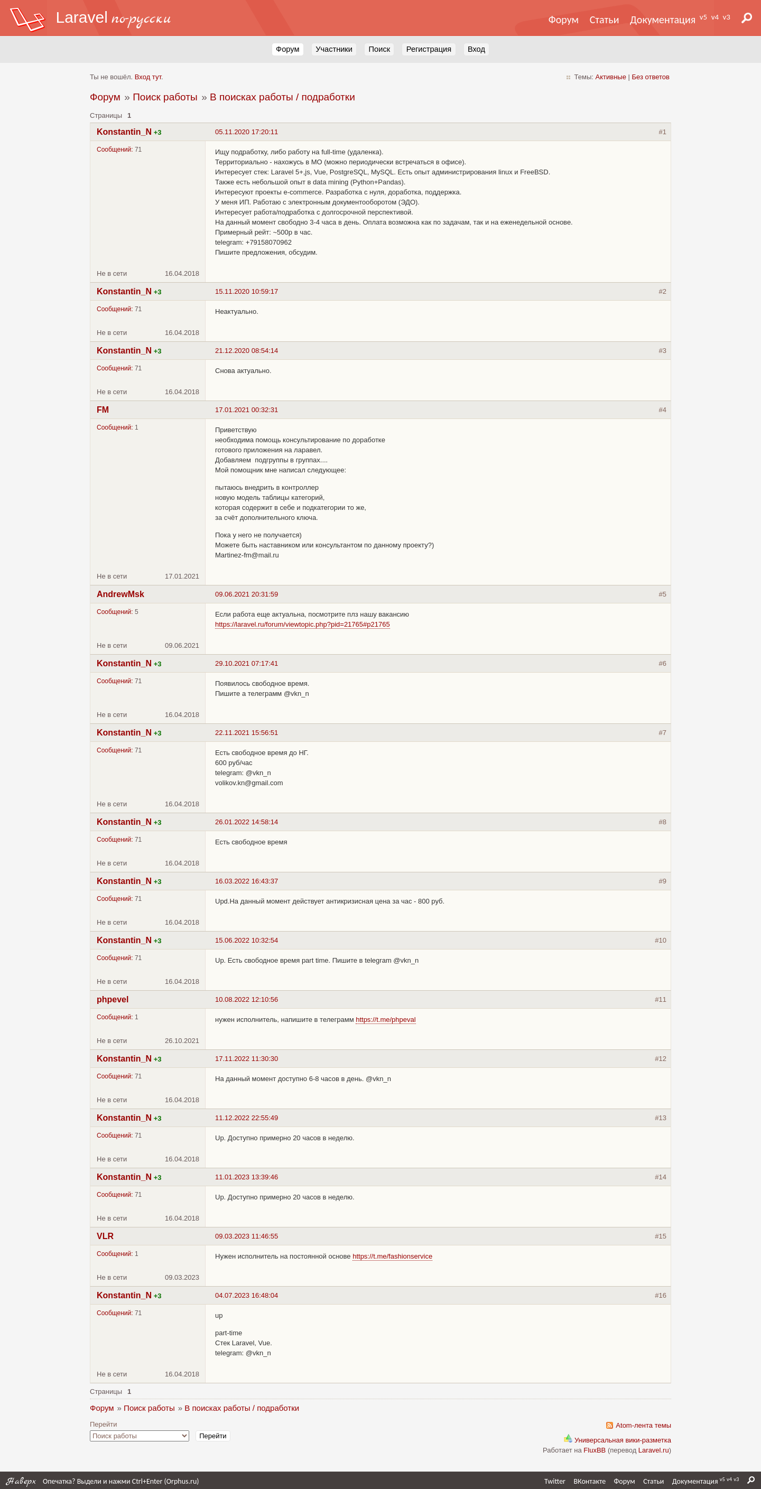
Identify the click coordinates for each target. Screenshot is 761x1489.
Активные (611, 77)
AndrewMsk (120, 594)
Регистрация (428, 49)
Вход (476, 49)
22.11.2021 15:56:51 (246, 733)
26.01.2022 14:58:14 (246, 822)
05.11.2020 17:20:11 (246, 132)
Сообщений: (115, 149)
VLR (105, 1236)
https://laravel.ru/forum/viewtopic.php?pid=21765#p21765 (302, 624)
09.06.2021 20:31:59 (246, 594)
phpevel (112, 999)
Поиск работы (165, 97)
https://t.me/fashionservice (392, 1256)
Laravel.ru (653, 1450)
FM (103, 409)
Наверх (21, 1481)
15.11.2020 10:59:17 (246, 291)
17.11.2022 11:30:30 (246, 1059)
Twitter (554, 1481)
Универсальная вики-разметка (617, 1440)
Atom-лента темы (643, 1425)
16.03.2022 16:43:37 (246, 881)
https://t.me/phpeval (385, 1019)
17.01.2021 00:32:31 (246, 410)
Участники (333, 49)
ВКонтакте (589, 1481)
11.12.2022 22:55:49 (246, 1118)
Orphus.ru (181, 1481)
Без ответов (651, 77)
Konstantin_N (124, 131)
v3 (726, 17)
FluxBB (594, 1450)
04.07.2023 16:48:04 (246, 1295)
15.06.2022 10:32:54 (246, 940)
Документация (662, 19)
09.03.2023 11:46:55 (246, 1236)
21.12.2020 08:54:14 (246, 351)
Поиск (379, 49)
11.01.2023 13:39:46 (246, 1177)
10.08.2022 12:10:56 (246, 999)
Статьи (604, 19)
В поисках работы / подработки (282, 97)
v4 (715, 17)
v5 (703, 17)
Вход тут (148, 77)
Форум (564, 19)
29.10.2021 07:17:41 (246, 663)
